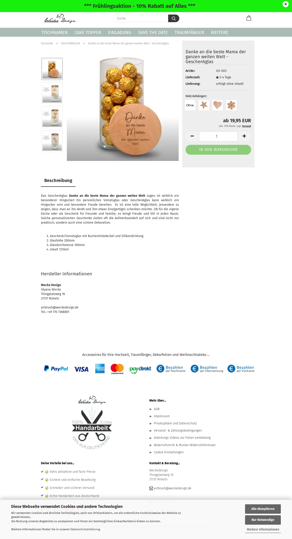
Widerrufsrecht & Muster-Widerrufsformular (185, 445)
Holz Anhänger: (196, 96)
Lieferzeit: (193, 77)
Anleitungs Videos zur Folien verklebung (182, 438)
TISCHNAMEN (54, 32)
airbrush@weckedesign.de (172, 488)
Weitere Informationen (263, 529)
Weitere (219, 32)
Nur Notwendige (263, 520)
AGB (156, 409)
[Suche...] (173, 18)
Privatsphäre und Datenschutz (175, 423)
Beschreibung (58, 180)
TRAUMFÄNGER (189, 32)
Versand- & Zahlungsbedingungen (178, 430)
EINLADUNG (119, 32)
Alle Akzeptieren (263, 509)
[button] (248, 18)
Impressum (162, 416)
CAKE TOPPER (87, 32)
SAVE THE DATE (153, 32)
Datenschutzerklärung (85, 529)
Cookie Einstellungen (169, 452)
